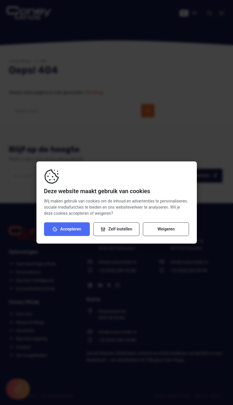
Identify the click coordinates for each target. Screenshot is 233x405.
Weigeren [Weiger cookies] (166, 229)
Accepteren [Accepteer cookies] (67, 229)
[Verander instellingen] (116, 229)
